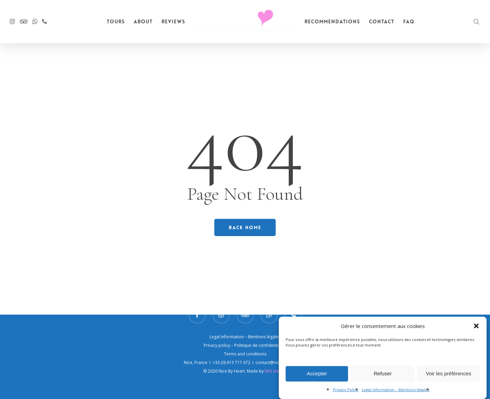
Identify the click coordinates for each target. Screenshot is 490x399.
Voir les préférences (448, 377)
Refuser (383, 377)
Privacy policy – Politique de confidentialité (245, 345)
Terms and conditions (245, 354)
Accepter (317, 377)
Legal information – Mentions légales (395, 393)
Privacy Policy (345, 393)
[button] (476, 329)
